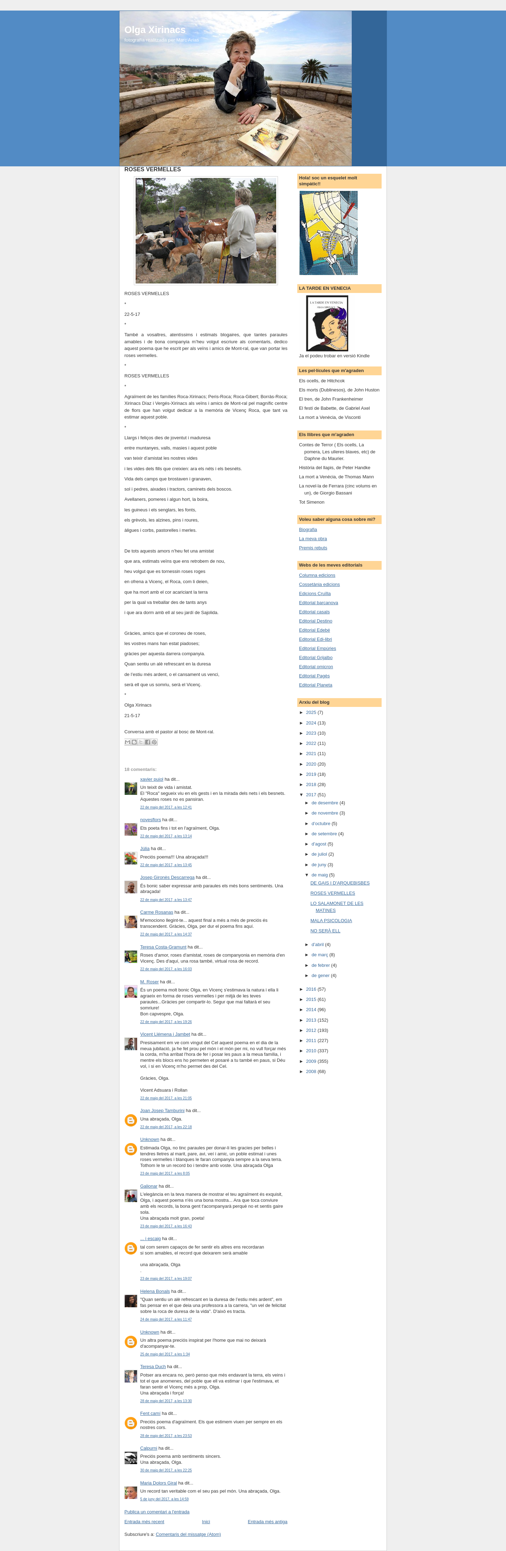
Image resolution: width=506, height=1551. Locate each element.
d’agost (320, 844)
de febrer (321, 965)
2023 (312, 733)
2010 (312, 1050)
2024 (312, 723)
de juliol (320, 854)
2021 (312, 753)
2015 (312, 999)
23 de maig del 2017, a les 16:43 (166, 1226)
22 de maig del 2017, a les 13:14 (166, 836)
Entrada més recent (144, 1521)
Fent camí (150, 1413)
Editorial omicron (316, 666)
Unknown (149, 1139)
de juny (320, 864)
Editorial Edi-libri (315, 639)
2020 (312, 764)
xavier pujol (151, 779)
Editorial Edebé (314, 630)
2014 (312, 1009)
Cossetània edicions (319, 584)
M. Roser (149, 981)
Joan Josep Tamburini (162, 1110)
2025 (312, 712)
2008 (312, 1071)
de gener (321, 975)
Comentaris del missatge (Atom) (188, 1534)
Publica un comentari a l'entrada (156, 1511)
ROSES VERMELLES (332, 893)
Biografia (308, 529)
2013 (312, 1020)
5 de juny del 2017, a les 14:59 (164, 1499)
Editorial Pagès (314, 675)
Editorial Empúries (317, 648)
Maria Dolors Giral (158, 1483)
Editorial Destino (315, 621)
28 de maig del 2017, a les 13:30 (166, 1401)
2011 (312, 1040)
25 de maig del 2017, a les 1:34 (165, 1354)
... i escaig (150, 1238)
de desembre (326, 802)
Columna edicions (317, 575)
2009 (312, 1061)
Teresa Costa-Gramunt (163, 947)
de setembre (325, 833)
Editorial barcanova (318, 602)
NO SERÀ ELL (325, 930)
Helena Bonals (155, 1291)
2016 (312, 989)
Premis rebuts (313, 547)
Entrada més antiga (267, 1521)
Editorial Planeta (315, 685)
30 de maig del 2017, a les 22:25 (166, 1470)
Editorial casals (314, 611)
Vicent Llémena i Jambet (165, 1034)
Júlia (145, 848)
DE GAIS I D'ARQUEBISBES (340, 883)
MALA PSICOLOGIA (331, 920)
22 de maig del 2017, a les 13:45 (166, 865)
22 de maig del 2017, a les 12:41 (166, 807)
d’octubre (322, 823)
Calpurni (148, 1448)
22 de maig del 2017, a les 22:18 (166, 1127)
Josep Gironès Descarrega (167, 877)
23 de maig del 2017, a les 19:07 (166, 1279)
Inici (206, 1521)
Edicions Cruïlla (315, 593)
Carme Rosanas (156, 912)
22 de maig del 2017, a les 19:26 (166, 1022)
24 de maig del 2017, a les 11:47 (166, 1319)
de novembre (326, 813)
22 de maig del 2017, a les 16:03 (166, 969)
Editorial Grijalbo (315, 657)
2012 (312, 1030)
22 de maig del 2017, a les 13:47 (166, 900)
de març (321, 954)
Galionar (148, 1186)
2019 (312, 774)
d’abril (318, 944)
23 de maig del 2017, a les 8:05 (165, 1173)
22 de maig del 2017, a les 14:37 (166, 934)
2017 (312, 794)
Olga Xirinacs (155, 29)
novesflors (150, 819)
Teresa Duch (153, 1366)
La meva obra (313, 538)
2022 (312, 743)
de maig (320, 874)
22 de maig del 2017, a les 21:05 (166, 1098)
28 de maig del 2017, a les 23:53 (166, 1436)
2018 (312, 784)
